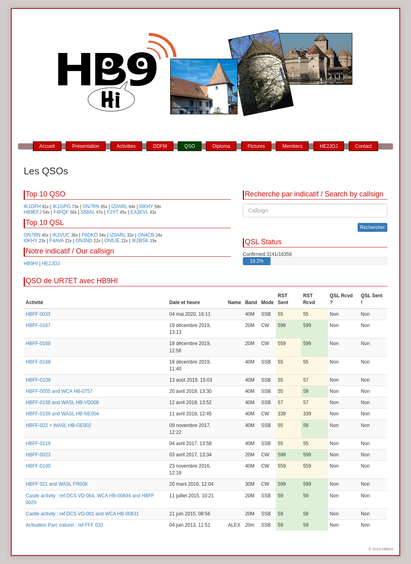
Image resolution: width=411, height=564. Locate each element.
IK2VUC (61, 235)
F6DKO (90, 235)
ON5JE (112, 240)
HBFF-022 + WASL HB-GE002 (59, 425)
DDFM (160, 146)
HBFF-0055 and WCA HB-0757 (59, 391)
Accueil (47, 146)
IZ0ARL (119, 206)
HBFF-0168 (38, 343)
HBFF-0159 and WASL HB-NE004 (62, 414)
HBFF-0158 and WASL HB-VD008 (62, 402)
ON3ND (83, 240)
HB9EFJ (33, 212)
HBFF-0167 (38, 325)
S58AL (88, 212)
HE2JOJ (329, 146)
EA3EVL (139, 212)
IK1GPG (62, 206)
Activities (126, 146)
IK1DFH (32, 206)
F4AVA (56, 240)
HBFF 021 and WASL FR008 (56, 484)
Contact (363, 146)
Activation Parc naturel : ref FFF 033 (64, 525)
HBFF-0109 (38, 380)
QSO (189, 146)
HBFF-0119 (38, 443)
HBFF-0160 (38, 466)
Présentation (85, 146)
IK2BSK (140, 240)
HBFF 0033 (38, 314)
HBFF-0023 (38, 455)
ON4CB (146, 235)
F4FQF (61, 212)
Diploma (221, 146)
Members (292, 146)
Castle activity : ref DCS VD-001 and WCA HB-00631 (82, 514)
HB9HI (31, 263)
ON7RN (91, 206)
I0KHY (146, 206)
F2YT (112, 212)
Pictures (256, 146)
